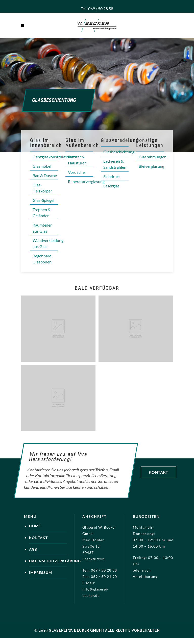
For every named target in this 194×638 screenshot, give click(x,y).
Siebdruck (111, 176)
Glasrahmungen (152, 156)
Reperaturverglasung (86, 181)
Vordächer (77, 172)
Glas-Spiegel (43, 200)
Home (35, 526)
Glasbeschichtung (118, 151)
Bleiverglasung (151, 166)
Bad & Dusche (45, 175)
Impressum (40, 572)
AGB (33, 549)
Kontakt (158, 472)
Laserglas (111, 185)
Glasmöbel (42, 166)
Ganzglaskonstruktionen (54, 156)
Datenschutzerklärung (55, 561)
